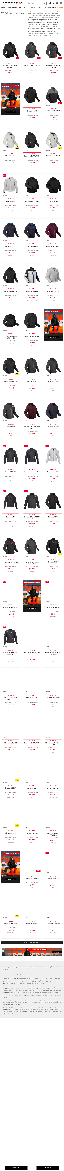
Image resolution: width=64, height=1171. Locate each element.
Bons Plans (60, 7)
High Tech (39, 7)
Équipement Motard (12, 7)
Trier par (16, 1168)
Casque (3, 7)
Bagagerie (33, 7)
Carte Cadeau (4, 12)
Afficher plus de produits (32, 942)
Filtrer (48, 1168)
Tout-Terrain (47, 7)
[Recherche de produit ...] (35, 3)
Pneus (54, 7)
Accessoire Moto (23, 7)
